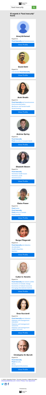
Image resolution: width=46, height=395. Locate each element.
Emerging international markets (22, 337)
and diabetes (21, 289)
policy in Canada (19, 252)
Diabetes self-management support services (20, 382)
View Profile (23, 56)
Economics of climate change (21, 333)
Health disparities (17, 293)
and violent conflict (23, 331)
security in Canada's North (22, 167)
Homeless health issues (19, 208)
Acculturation (16, 291)
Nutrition (14, 295)
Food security (16, 254)
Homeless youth (17, 211)
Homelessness (16, 213)
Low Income (21, 82)
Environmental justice (18, 126)
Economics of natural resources (22, 335)
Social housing (16, 130)
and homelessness (23, 41)
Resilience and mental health (21, 128)
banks (15, 248)
